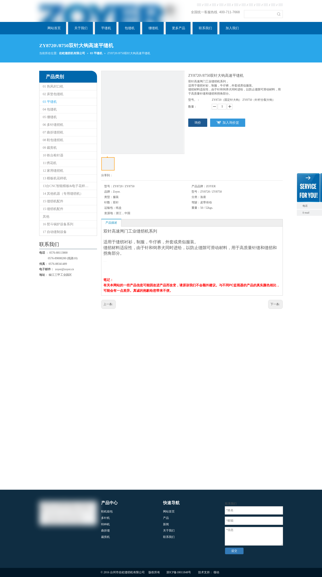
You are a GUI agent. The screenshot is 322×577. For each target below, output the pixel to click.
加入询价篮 (231, 122)
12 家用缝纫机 (53, 170)
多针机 (105, 517)
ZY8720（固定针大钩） (227, 99)
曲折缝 (105, 530)
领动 (216, 572)
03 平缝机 (50, 101)
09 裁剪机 (50, 147)
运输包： (110, 207)
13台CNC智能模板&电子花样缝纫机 (69, 186)
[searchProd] (259, 14)
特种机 (105, 524)
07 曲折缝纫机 (53, 132)
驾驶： (196, 202)
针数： (108, 202)
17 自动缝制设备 (55, 232)
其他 (46, 216)
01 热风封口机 (53, 86)
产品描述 (111, 222)
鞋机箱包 (107, 511)
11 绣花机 (50, 163)
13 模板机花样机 (55, 178)
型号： (108, 186)
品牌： (108, 191)
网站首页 (169, 511)
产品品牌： (199, 186)
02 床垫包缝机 (53, 94)
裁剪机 (105, 537)
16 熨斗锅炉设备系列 (58, 224)
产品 (166, 517)
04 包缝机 (50, 109)
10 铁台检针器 (53, 155)
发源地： (110, 213)
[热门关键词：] (279, 14)
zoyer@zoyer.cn (64, 269)
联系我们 (169, 537)
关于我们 (169, 530)
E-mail (306, 212)
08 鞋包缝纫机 (53, 140)
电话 (311, 205)
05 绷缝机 (50, 117)
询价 (197, 122)
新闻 (166, 524)
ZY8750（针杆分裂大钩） (258, 99)
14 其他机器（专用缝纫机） (63, 193)
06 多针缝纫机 (53, 124)
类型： (108, 197)
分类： (196, 197)
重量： (196, 207)
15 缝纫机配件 (53, 201)
